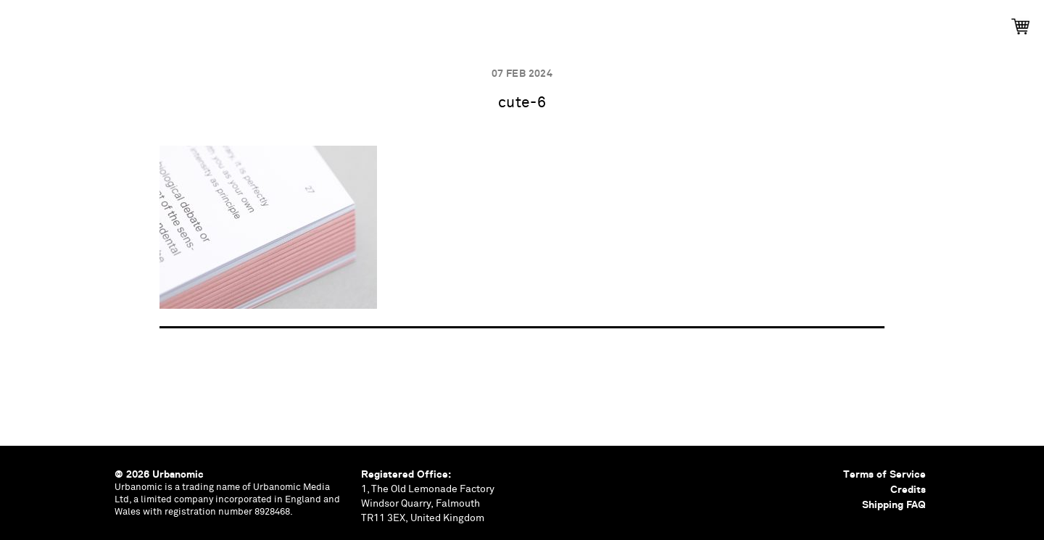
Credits (908, 489)
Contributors (660, 22)
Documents (563, 22)
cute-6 (522, 103)
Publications (326, 22)
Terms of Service (884, 474)
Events (407, 22)
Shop (739, 22)
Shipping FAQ (894, 504)
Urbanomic (23, 23)
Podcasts (480, 22)
